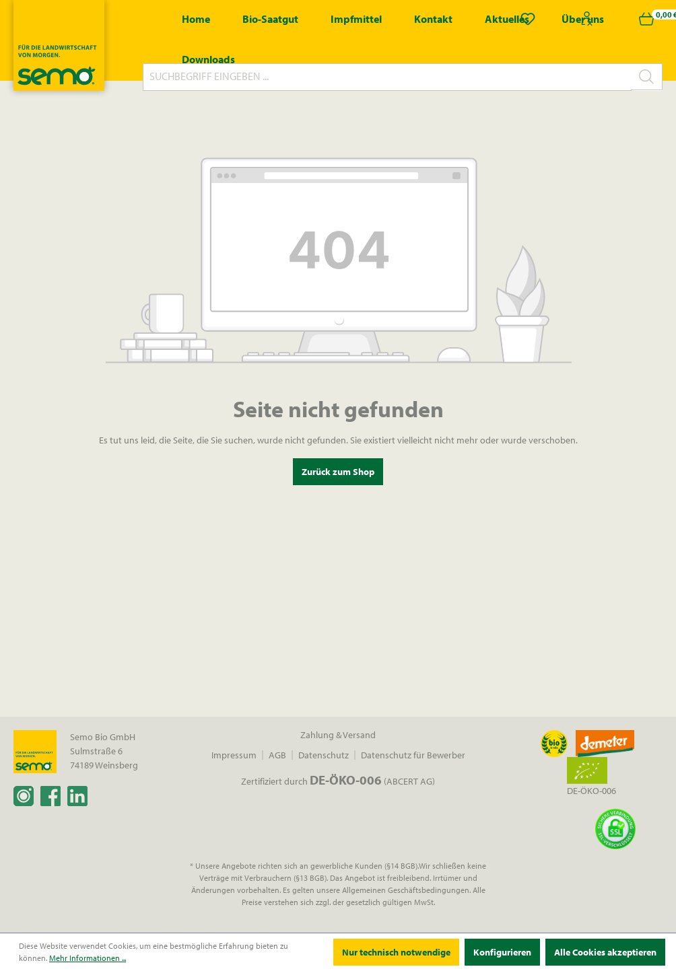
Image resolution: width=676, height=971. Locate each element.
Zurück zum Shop (338, 472)
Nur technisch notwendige (396, 952)
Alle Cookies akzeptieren (605, 952)
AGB (277, 755)
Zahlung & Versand (338, 735)
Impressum (234, 755)
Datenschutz (323, 755)
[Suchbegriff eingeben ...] (387, 77)
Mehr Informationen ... (87, 958)
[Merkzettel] (528, 18)
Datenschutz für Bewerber (413, 755)
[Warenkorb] (646, 18)
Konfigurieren (502, 952)
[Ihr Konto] (587, 18)
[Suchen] (647, 76)
